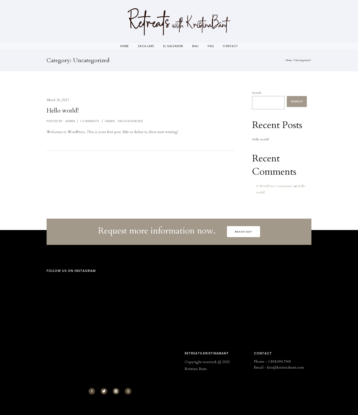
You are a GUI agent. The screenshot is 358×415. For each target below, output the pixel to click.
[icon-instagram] (117, 391)
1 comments (89, 121)
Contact (230, 46)
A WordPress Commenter (274, 186)
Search (256, 93)
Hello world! (63, 111)
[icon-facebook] (93, 391)
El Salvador (173, 46)
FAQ (211, 46)
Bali (195, 46)
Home (124, 46)
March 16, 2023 (58, 100)
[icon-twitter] (105, 391)
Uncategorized (302, 60)
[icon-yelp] (128, 391)
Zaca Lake (146, 46)
